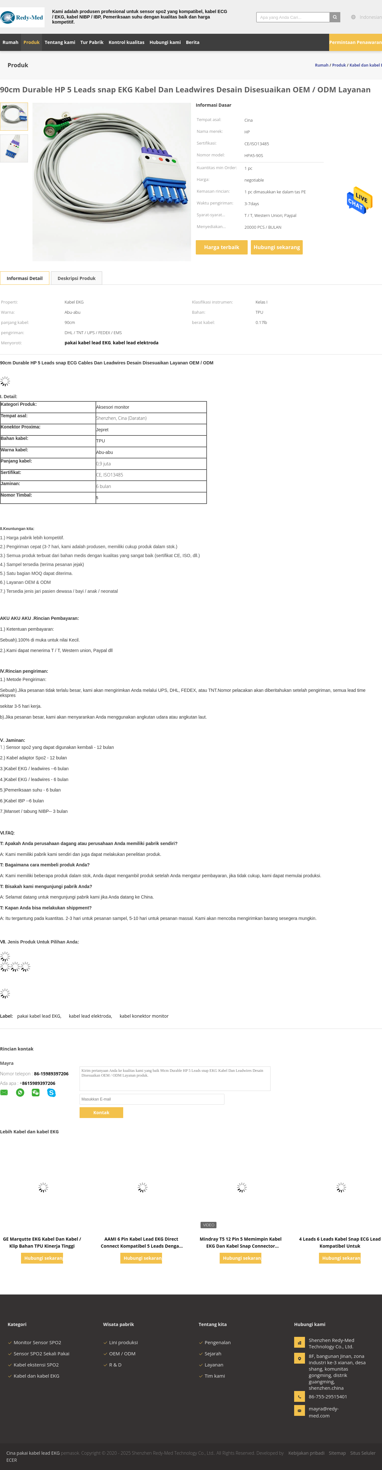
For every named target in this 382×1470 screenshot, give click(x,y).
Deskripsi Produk (77, 278)
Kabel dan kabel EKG (33, 1376)
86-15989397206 (51, 1074)
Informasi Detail (25, 278)
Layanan (211, 1364)
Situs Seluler (363, 1453)
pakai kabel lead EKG (38, 1016)
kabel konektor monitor (144, 1016)
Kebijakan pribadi (306, 1453)
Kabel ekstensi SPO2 (33, 1364)
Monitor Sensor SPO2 (34, 1342)
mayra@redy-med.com (324, 1412)
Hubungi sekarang (277, 247)
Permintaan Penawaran (355, 42)
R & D (112, 1364)
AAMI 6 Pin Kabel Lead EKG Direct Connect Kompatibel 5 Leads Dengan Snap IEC (141, 1246)
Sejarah (210, 1353)
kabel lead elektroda (90, 1016)
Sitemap (337, 1453)
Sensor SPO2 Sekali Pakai (38, 1353)
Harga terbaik (221, 247)
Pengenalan (215, 1342)
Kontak (101, 1112)
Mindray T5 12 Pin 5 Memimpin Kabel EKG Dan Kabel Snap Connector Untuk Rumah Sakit (240, 1246)
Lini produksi (120, 1342)
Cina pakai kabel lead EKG (33, 1453)
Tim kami (212, 1376)
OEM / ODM (119, 1353)
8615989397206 (38, 1083)
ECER (11, 1460)
